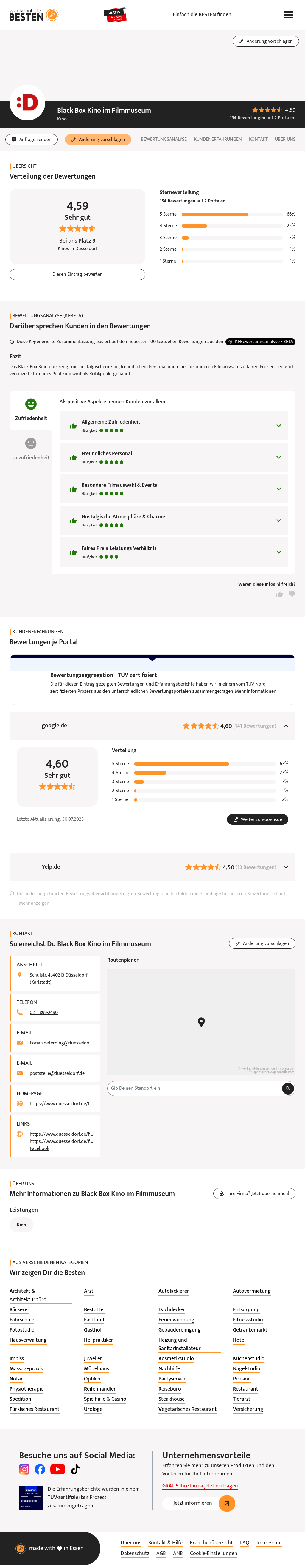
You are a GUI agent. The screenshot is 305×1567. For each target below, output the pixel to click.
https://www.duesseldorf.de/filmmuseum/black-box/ (61, 1106)
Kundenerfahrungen (218, 139)
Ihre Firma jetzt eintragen (200, 1488)
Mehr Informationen (255, 693)
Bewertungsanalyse (164, 139)
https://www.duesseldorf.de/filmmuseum (61, 1143)
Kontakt (258, 139)
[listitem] (41, 1297)
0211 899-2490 (44, 1015)
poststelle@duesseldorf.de (57, 1075)
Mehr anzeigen (34, 905)
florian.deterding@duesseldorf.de (61, 1045)
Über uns (285, 139)
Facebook (39, 1150)
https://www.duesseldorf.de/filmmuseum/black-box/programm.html (61, 1136)
